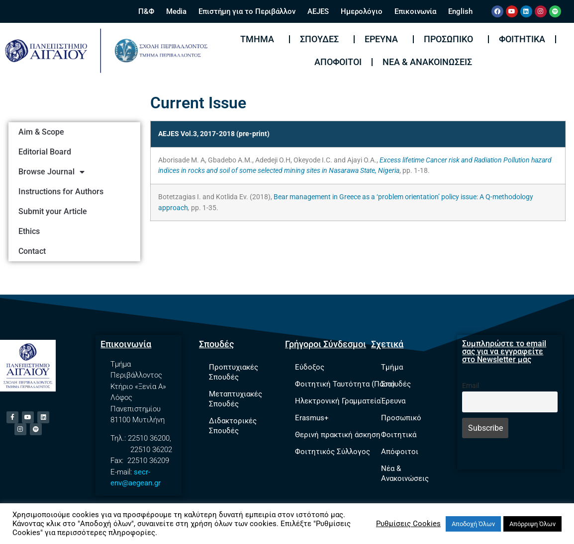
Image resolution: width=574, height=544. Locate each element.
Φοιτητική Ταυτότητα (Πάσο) (345, 384)
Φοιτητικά (522, 39)
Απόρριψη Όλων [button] (532, 524)
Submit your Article (52, 211)
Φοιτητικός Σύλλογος (332, 451)
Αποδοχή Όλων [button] (473, 524)
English (460, 11)
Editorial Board (44, 151)
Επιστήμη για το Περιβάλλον (246, 11)
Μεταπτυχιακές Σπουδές (235, 398)
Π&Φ (146, 11)
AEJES (318, 11)
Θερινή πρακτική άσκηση (338, 434)
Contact (32, 251)
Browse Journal (51, 172)
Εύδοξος (309, 367)
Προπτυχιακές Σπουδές (233, 372)
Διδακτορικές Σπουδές (233, 425)
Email (470, 386)
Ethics (29, 231)
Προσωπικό (451, 39)
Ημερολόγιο (362, 11)
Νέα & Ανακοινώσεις (427, 62)
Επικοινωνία (415, 11)
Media (176, 11)
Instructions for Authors (60, 191)
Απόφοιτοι (338, 62)
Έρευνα (384, 39)
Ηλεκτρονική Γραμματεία (338, 400)
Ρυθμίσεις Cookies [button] (408, 523)
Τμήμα (259, 39)
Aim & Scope (41, 132)
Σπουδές (322, 39)
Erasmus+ (312, 417)
